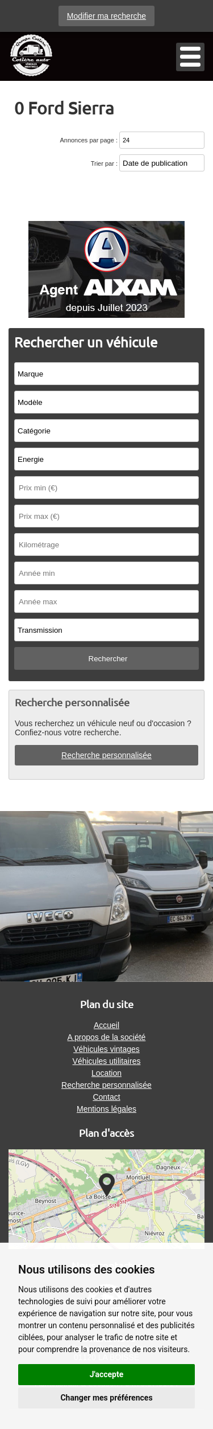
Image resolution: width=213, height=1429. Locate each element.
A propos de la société (107, 1037)
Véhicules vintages (106, 1049)
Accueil (106, 1025)
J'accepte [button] (107, 1374)
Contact (106, 1097)
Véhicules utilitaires (107, 1061)
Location (106, 1073)
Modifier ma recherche (106, 16)
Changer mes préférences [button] (106, 1397)
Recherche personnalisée (106, 755)
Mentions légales (106, 1108)
